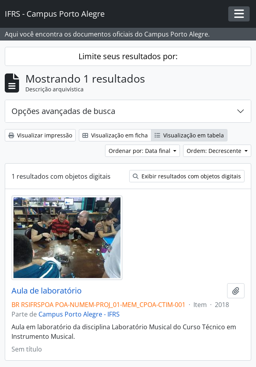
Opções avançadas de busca (63, 111)
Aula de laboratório (46, 291)
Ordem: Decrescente (215, 151)
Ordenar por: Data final (140, 151)
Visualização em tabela (189, 135)
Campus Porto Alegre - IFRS (79, 314)
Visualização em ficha (115, 135)
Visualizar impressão (40, 135)
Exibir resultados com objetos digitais (187, 176)
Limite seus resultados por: (128, 56)
